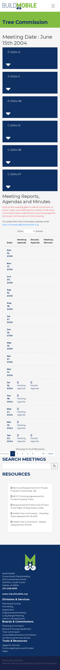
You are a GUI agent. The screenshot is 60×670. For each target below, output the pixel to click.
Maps (5, 651)
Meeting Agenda (21, 386)
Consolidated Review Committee (19, 635)
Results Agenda (35, 386)
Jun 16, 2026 (10, 332)
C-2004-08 (14, 149)
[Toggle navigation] (53, 6)
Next (50, 453)
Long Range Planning (13, 615)
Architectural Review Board (16, 638)
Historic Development (13, 618)
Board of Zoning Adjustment (16, 629)
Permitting (7, 606)
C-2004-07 (14, 174)
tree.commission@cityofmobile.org (20, 224)
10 (43, 453)
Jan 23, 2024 (10, 438)
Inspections (8, 610)
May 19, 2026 (10, 346)
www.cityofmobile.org (15, 594)
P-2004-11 (14, 76)
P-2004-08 (14, 101)
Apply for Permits (11, 645)
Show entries (30, 231)
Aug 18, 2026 (10, 306)
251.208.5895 (9, 588)
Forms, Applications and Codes (18, 648)
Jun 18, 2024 (10, 398)
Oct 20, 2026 (10, 279)
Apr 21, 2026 (10, 359)
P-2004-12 (14, 52)
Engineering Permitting (14, 613)
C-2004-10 (14, 125)
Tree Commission (11, 632)
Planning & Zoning (11, 603)
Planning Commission (13, 626)
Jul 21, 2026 (10, 319)
